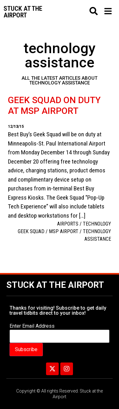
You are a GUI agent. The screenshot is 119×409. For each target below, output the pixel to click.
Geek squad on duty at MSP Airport (54, 105)
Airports (67, 224)
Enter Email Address (32, 326)
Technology (97, 224)
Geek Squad (31, 231)
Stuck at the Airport (55, 285)
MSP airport (63, 231)
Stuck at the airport (22, 12)
